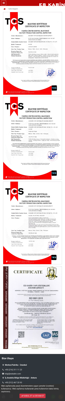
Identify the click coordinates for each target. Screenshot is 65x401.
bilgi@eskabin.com (11, 374)
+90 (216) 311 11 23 (12, 370)
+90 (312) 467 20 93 (12, 382)
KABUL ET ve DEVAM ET (32, 396)
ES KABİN (52, 4)
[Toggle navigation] (3, 2)
